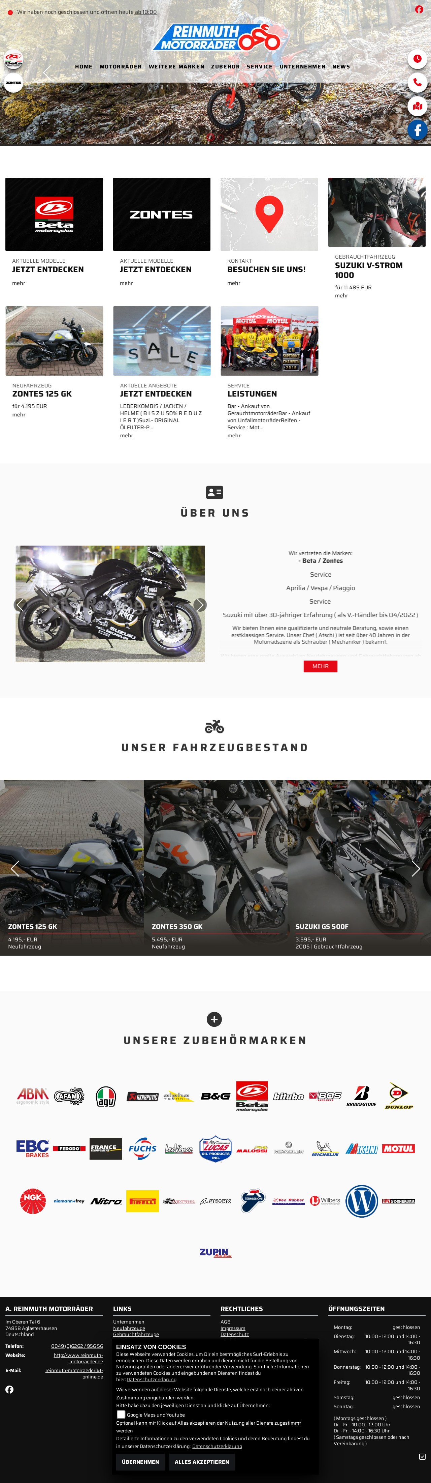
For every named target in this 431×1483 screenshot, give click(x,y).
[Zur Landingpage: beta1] (13, 59)
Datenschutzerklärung (151, 1379)
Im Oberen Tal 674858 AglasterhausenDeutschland (31, 1328)
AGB (226, 1322)
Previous (15, 893)
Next (176, 605)
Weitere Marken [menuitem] (176, 66)
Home (84, 66)
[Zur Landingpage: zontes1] (13, 82)
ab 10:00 (145, 12)
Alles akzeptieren (202, 1462)
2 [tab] (220, 138)
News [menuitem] (341, 66)
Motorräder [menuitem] (121, 66)
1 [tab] (210, 138)
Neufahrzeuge (129, 1328)
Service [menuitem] (260, 66)
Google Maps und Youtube (156, 1415)
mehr (320, 666)
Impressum (233, 1328)
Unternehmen (128, 1322)
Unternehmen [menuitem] (303, 66)
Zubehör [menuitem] (225, 66)
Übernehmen (140, 1462)
